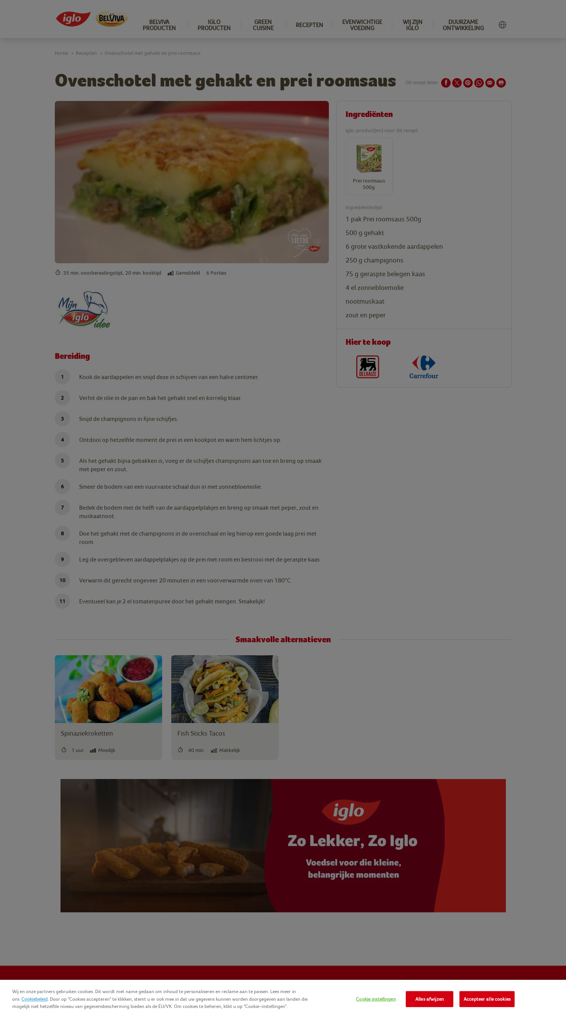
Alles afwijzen (429, 999)
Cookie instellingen (375, 999)
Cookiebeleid (34, 999)
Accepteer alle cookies (487, 999)
